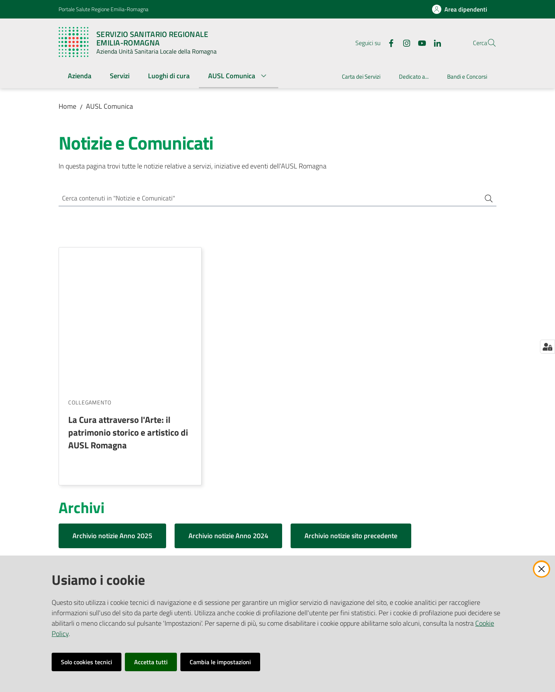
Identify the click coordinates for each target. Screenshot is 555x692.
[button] (487, 43)
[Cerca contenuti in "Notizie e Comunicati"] (267, 198)
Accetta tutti (151, 662)
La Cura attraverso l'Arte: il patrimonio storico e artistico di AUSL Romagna (128, 291)
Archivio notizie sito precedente (350, 394)
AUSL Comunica (109, 106)
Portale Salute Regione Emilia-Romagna (103, 9)
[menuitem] (80, 76)
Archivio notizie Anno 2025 (112, 394)
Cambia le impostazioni (220, 662)
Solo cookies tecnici (86, 662)
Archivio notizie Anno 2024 (228, 394)
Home (67, 106)
